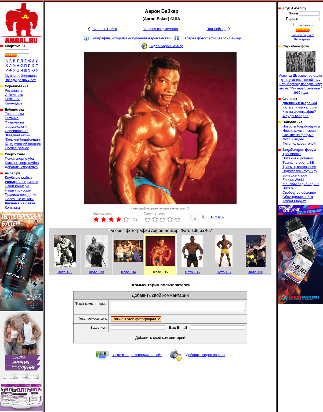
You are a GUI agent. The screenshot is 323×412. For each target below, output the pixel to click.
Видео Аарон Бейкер (166, 46)
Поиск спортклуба (19, 158)
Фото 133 (96, 272)
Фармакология (16, 127)
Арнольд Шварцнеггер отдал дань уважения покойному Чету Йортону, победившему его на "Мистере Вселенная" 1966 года (300, 73)
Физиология (14, 122)
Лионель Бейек (104, 29)
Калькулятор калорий (299, 107)
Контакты (12, 207)
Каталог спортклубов (22, 163)
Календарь (14, 103)
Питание (12, 118)
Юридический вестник (23, 144)
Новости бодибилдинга (301, 126)
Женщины (29, 76)
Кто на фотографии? (299, 112)
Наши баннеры (17, 186)
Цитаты (288, 188)
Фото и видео (293, 139)
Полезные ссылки (19, 199)
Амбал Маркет (294, 201)
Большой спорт (294, 175)
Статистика (14, 95)
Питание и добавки (297, 158)
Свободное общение (299, 192)
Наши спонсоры (18, 190)
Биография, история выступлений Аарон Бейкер (131, 38)
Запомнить (305, 25)
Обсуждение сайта (297, 197)
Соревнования (16, 131)
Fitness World (293, 180)
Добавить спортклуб (21, 167)
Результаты (14, 90)
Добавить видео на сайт (205, 356)
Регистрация (302, 39)
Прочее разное (17, 148)
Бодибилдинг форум (299, 150)
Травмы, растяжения (299, 167)
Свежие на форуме (298, 135)
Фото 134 (128, 272)
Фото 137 (224, 272)
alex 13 (185, 208)
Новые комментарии (299, 131)
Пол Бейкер (216, 29)
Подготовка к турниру (299, 171)
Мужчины (12, 76)
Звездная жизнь (18, 135)
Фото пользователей (298, 143)
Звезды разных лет (20, 80)
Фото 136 (192, 272)
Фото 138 (255, 272)
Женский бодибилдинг (23, 139)
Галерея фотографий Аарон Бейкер (212, 38)
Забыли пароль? (303, 35)
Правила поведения (21, 195)
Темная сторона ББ (298, 162)
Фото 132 (64, 272)
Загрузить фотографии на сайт (137, 356)
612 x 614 (216, 217)
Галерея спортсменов (160, 29)
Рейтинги (12, 99)
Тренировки (14, 114)
